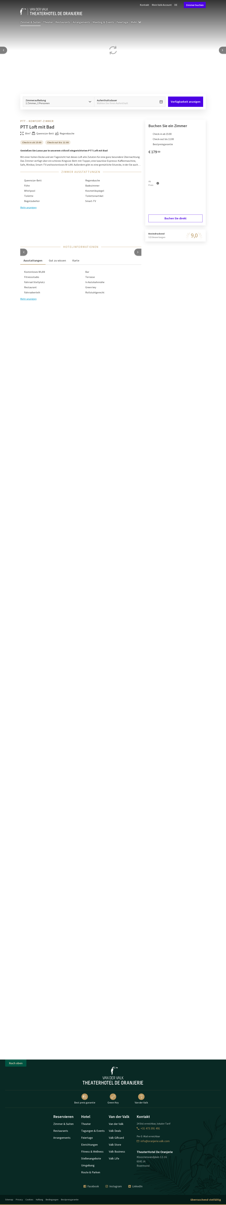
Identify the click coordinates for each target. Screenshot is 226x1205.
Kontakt (144, 4)
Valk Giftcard (116, 1138)
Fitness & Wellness (92, 1151)
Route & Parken (90, 1172)
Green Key (113, 1098)
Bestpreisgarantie (70, 1199)
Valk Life (114, 1158)
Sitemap (9, 1199)
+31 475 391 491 (148, 1128)
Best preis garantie (84, 1098)
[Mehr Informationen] (157, 183)
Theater (48, 22)
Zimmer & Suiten (30, 22)
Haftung (39, 1199)
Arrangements (81, 22)
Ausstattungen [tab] (33, 260)
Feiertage (122, 22)
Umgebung (87, 1165)
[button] (23, 252)
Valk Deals (115, 1131)
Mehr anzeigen (28, 298)
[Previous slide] (3, 50)
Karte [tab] (75, 260)
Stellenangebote (91, 1158)
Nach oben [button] (16, 1063)
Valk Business (117, 1151)
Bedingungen (52, 1199)
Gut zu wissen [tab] (57, 260)
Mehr (136, 22)
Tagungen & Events (93, 1131)
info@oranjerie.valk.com (153, 1141)
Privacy (19, 1199)
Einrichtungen (89, 1144)
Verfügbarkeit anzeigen (185, 101)
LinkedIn (135, 1186)
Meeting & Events (103, 22)
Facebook (91, 1186)
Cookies (29, 1199)
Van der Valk (141, 1098)
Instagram (113, 1186)
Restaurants (62, 22)
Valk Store (115, 1144)
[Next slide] (222, 50)
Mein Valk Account (162, 4)
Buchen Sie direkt (176, 218)
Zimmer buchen (195, 5)
